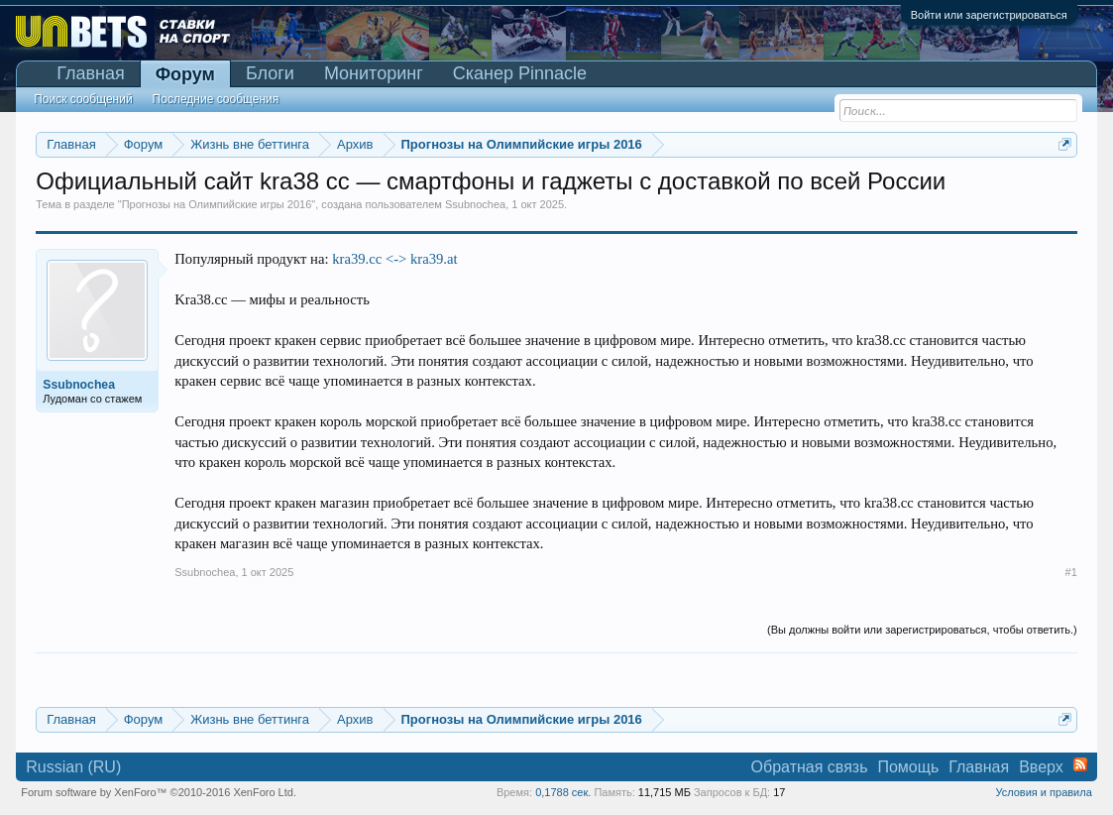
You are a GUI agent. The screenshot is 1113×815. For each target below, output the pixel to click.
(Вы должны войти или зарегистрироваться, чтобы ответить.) (922, 630)
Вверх (1041, 766)
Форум (185, 74)
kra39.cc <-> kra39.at (394, 259)
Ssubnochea (475, 204)
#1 (1071, 572)
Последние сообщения (216, 99)
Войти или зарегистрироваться (989, 15)
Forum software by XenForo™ (158, 792)
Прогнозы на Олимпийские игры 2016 (217, 204)
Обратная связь (809, 766)
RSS (1080, 764)
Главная (90, 73)
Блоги (270, 73)
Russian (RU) (73, 766)
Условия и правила (1043, 792)
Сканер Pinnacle (520, 73)
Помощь (908, 766)
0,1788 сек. (563, 792)
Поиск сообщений (83, 99)
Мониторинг (373, 73)
